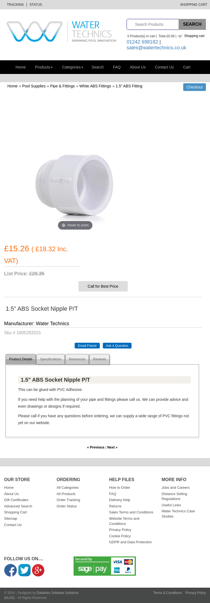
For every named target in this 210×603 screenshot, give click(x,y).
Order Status (67, 506)
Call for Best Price (103, 286)
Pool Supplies (34, 86)
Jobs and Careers (176, 487)
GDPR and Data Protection (130, 542)
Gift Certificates (16, 500)
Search (98, 67)
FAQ (117, 67)
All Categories (68, 487)
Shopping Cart (193, 5)
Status (36, 5)
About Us (138, 67)
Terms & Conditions (167, 593)
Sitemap (10, 518)
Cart (186, 67)
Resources (77, 359)
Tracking (15, 5)
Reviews (99, 359)
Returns (115, 506)
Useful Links (171, 505)
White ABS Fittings (95, 86)
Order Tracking (68, 500)
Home (21, 67)
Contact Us (164, 67)
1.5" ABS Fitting (129, 86)
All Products (66, 494)
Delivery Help (119, 500)
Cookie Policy (120, 536)
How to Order (119, 487)
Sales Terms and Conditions (131, 512)
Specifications (50, 359)
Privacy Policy (120, 530)
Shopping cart (194, 36)
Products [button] (44, 67)
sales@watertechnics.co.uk (156, 47)
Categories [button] (72, 67)
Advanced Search (18, 506)
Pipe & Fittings (62, 86)
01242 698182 (142, 42)
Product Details (20, 359)
